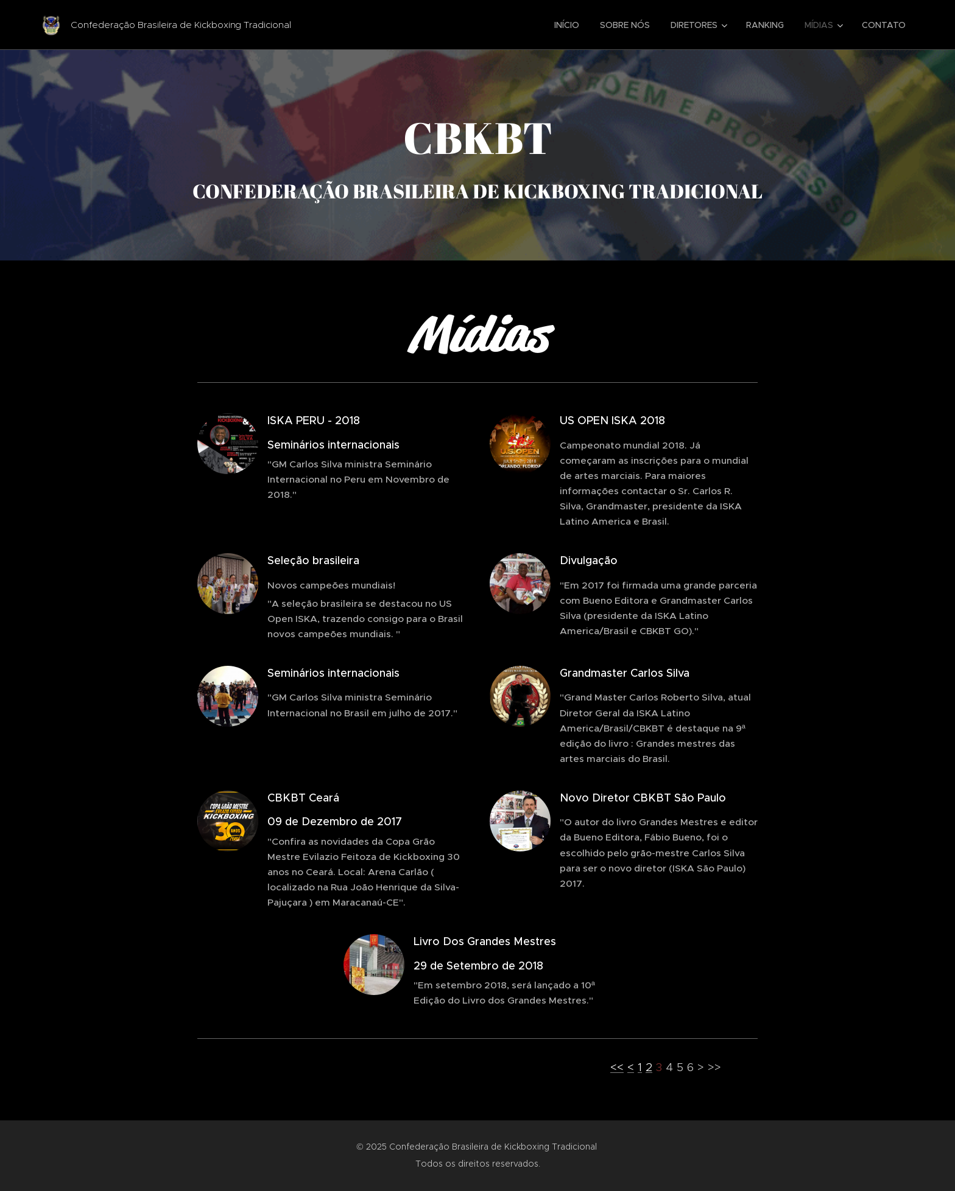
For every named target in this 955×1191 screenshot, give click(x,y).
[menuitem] (567, 25)
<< (617, 1067)
